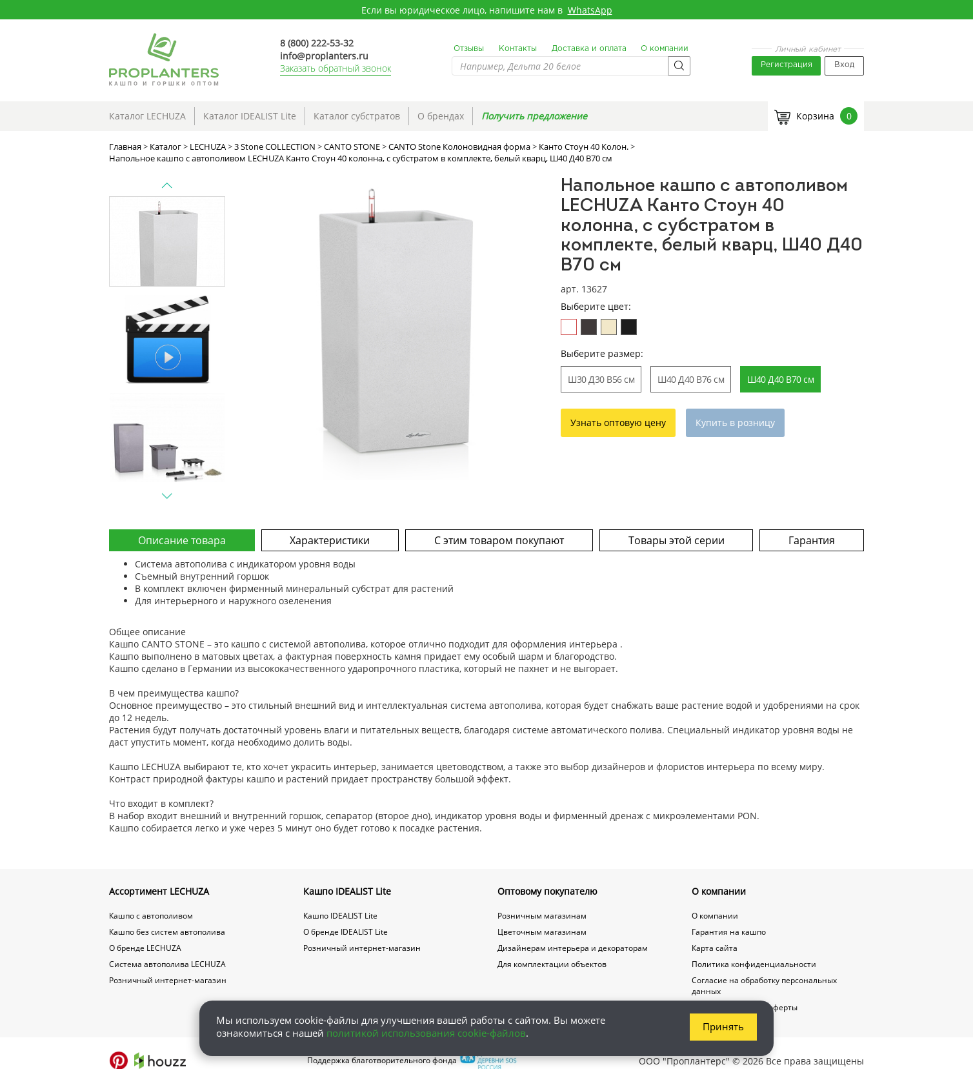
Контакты (518, 48)
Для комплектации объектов (552, 964)
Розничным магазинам (542, 915)
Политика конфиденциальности (754, 964)
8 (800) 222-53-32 (317, 43)
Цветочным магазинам (542, 931)
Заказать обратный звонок (335, 68)
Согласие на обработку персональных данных (764, 986)
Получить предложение (534, 116)
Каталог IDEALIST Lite (249, 116)
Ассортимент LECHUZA (159, 891)
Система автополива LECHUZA (167, 964)
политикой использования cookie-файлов (426, 1032)
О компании (664, 48)
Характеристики (330, 540)
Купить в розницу (735, 422)
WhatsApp (590, 10)
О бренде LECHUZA (145, 947)
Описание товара (182, 540)
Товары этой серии (676, 540)
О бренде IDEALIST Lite (345, 931)
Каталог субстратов (357, 116)
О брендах (440, 116)
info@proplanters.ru (324, 56)
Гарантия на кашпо (729, 931)
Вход (844, 64)
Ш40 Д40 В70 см (780, 379)
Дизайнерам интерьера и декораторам (572, 947)
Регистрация (786, 64)
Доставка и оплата (589, 48)
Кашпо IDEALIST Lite (347, 891)
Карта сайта (714, 947)
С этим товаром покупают (499, 540)
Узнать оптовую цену (618, 422)
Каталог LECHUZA (147, 116)
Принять (723, 1026)
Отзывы (469, 48)
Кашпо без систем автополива (167, 931)
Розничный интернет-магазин (167, 980)
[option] (394, 328)
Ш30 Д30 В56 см (601, 379)
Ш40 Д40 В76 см (690, 379)
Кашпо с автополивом (151, 915)
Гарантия (811, 540)
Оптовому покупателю (547, 891)
